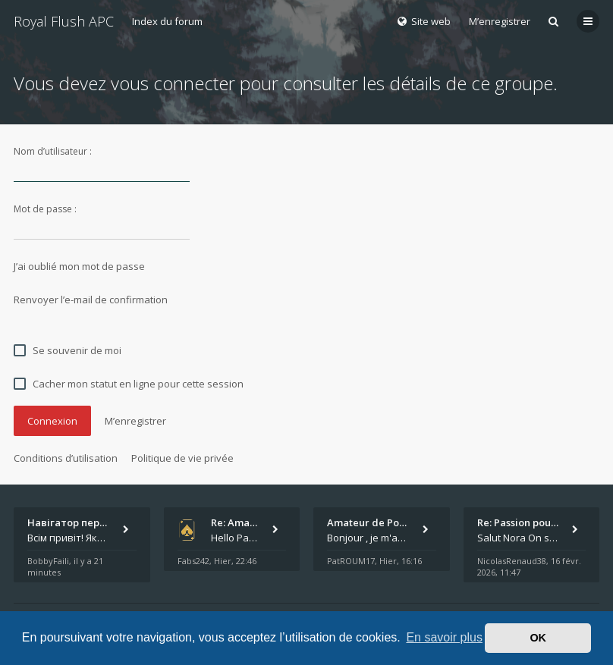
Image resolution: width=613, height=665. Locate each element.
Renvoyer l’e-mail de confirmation (91, 299)
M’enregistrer (499, 21)
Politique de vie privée (182, 458)
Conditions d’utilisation (66, 458)
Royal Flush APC (64, 21)
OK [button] (538, 638)
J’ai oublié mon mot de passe (79, 266)
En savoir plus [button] (444, 637)
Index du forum (167, 21)
